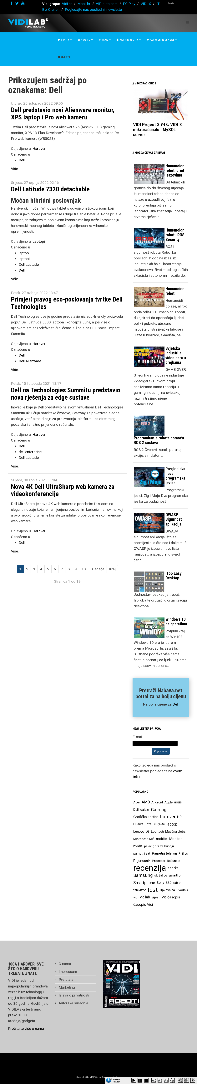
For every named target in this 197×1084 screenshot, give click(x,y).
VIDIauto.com (107, 4)
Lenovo (138, 831)
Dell (22, 160)
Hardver (39, 148)
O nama (64, 964)
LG (147, 831)
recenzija (149, 868)
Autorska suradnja (73, 1003)
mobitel (162, 839)
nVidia (138, 846)
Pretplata (65, 979)
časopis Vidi (143, 904)
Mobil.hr (83, 4)
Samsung (143, 875)
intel (149, 824)
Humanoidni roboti (175, 291)
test (152, 889)
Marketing (66, 987)
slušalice (160, 875)
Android (157, 802)
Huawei (138, 824)
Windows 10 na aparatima (176, 621)
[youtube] (22, 3)
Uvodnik (182, 890)
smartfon (175, 875)
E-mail (138, 737)
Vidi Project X (127, 39)
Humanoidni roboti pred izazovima (175, 170)
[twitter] (17, 3)
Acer (136, 802)
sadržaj (173, 868)
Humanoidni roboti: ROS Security (175, 235)
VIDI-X (146, 4)
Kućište (159, 824)
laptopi (24, 259)
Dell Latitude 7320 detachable (50, 189)
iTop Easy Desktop (173, 575)
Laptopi (39, 241)
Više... (15, 169)
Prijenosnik (141, 861)
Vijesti (64, 57)
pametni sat (141, 853)
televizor (139, 890)
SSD (169, 883)
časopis (173, 897)
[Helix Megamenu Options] (187, 22)
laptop (24, 253)
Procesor (158, 861)
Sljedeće (97, 569)
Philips (183, 853)
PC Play (129, 4)
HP (179, 817)
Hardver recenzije (161, 39)
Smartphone (144, 882)
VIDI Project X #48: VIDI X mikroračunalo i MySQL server (157, 129)
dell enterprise (30, 452)
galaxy (144, 810)
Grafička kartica (146, 817)
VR (164, 897)
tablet (177, 883)
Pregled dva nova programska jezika (175, 475)
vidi (135, 897)
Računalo (173, 861)
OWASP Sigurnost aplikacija (173, 519)
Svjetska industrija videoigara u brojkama (175, 355)
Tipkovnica (167, 890)
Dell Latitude (29, 264)
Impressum (67, 971)
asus (178, 802)
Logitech (157, 831)
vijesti (156, 897)
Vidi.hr (67, 4)
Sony (160, 883)
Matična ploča (175, 831)
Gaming (158, 809)
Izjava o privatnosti (73, 995)
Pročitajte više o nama (26, 1028)
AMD (146, 802)
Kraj (112, 569)
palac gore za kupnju (159, 846)
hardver (168, 816)
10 (84, 569)
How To (84, 39)
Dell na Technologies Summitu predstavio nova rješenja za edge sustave (65, 393)
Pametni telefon (164, 853)
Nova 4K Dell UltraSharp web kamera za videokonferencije (62, 490)
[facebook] (11, 3)
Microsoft (140, 839)
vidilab (145, 897)
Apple (168, 802)
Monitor (175, 839)
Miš (151, 839)
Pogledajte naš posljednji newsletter (94, 9)
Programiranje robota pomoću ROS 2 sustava (159, 440)
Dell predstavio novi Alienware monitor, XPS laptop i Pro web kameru (62, 113)
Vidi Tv (64, 39)
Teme (103, 39)
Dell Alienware (30, 361)
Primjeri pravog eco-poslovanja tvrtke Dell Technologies (67, 302)
